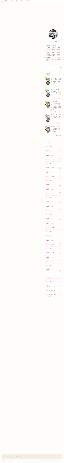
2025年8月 (54, 185)
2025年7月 (54, 189)
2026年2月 (54, 159)
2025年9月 (54, 180)
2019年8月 (54, 265)
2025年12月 (54, 168)
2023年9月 (54, 231)
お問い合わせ (47, 4)
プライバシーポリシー (9, 461)
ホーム (5, 4)
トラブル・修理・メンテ (34, 4)
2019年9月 (54, 261)
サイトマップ (19, 461)
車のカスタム (21, 4)
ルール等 (54, 282)
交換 (12, 4)
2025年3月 (54, 202)
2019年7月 (54, 270)
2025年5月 (54, 197)
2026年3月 (54, 155)
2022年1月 (54, 240)
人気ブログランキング (7, 181)
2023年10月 (54, 227)
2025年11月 (54, 172)
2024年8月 (54, 206)
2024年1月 (54, 223)
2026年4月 (54, 151)
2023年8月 (54, 236)
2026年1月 (54, 163)
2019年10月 (54, 257)
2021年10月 (54, 244)
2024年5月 (54, 214)
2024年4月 (54, 219)
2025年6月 (54, 193)
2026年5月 (54, 146)
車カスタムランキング (21, 328)
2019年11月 (54, 253)
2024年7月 (54, 210)
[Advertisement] (21, 345)
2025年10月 (54, 176)
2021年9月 (54, 248)
